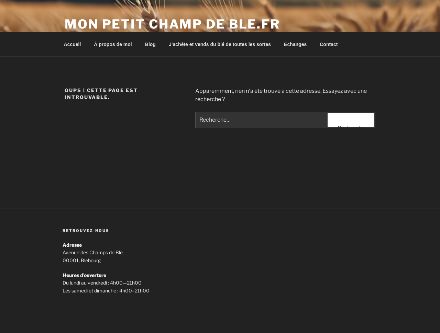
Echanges (295, 44)
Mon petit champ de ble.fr (172, 24)
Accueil (72, 44)
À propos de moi (113, 44)
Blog (150, 44)
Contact (329, 44)
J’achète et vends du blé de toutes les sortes (220, 44)
